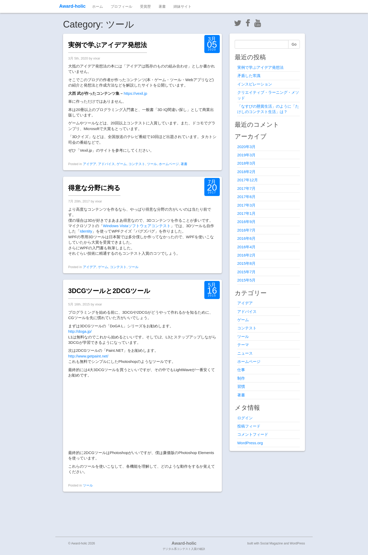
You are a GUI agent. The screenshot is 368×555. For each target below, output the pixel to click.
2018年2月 (246, 171)
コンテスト (136, 164)
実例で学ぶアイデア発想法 (107, 44)
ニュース (245, 353)
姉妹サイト (182, 6)
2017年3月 (246, 205)
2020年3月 (246, 146)
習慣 (241, 386)
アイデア (89, 164)
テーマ (243, 345)
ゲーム (122, 164)
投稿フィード (248, 426)
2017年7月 (246, 188)
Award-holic (72, 6)
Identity (86, 231)
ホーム (97, 6)
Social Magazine (271, 543)
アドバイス (106, 164)
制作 (241, 378)
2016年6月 (246, 238)
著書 (162, 6)
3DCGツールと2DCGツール (109, 290)
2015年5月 (246, 280)
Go (294, 44)
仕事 (241, 370)
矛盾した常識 (248, 75)
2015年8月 (246, 263)
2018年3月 (246, 163)
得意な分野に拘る (94, 187)
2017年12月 (247, 180)
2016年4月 (246, 247)
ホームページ (169, 164)
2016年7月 (246, 230)
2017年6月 (246, 196)
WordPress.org (250, 443)
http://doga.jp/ (80, 331)
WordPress (297, 543)
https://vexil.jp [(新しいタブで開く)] (135, 93)
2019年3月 (246, 155)
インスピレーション (254, 84)
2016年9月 (246, 221)
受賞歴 (145, 6)
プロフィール (121, 6)
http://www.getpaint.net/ (88, 356)
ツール (152, 164)
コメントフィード (252, 434)
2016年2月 (246, 255)
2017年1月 (246, 213)
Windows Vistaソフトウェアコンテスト (137, 226)
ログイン (245, 418)
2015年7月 (246, 272)
